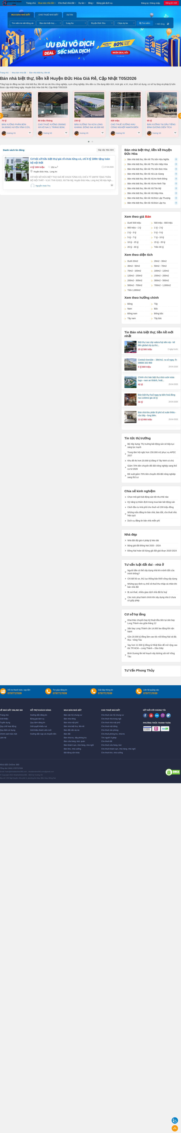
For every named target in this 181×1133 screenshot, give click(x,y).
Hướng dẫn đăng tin (38, 715)
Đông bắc (158, 313)
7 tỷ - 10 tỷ (159, 237)
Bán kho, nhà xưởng (72, 749)
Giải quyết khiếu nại (38, 726)
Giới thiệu (4, 719)
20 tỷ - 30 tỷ (132, 247)
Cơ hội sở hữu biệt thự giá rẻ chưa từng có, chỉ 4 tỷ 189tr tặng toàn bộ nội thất (70, 161)
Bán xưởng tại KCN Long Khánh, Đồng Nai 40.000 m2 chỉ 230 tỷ (89, 125)
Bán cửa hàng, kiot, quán (74, 741)
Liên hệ (3, 738)
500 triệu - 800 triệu (163, 223)
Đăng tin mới (171, 3)
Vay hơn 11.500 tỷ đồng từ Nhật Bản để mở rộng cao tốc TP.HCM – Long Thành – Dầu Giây (152, 646)
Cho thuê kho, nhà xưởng (112, 753)
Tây (156, 304)
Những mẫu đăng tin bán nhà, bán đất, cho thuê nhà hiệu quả (151, 514)
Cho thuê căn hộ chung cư (112, 715)
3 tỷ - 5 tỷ (158, 232)
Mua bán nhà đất (46, 3)
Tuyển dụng (5, 723)
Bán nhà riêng (70, 719)
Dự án (81, 3)
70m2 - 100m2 (134, 271)
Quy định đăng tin (37, 723)
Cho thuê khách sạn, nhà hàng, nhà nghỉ (118, 749)
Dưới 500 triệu (134, 223)
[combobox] (49, 23)
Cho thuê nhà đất (66, 3)
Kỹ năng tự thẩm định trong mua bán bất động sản (151, 502)
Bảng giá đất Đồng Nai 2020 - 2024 (144, 545)
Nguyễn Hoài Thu (43, 186)
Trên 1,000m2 (134, 290)
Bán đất (67, 734)
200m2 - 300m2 (134, 280)
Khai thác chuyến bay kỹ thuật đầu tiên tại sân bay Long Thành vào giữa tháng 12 (151, 621)
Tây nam (131, 318)
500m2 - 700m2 (134, 285)
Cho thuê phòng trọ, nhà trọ (113, 734)
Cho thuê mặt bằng (109, 726)
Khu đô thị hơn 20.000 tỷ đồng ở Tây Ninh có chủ (150, 460)
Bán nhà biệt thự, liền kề (74, 726)
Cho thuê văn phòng (109, 730)
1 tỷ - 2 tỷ (158, 227)
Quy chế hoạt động (8, 726)
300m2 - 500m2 (161, 280)
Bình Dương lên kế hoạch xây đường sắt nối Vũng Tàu (151, 655)
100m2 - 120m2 (161, 271)
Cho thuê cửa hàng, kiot (111, 745)
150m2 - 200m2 (161, 275)
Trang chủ (31, 3)
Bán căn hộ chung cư (73, 715)
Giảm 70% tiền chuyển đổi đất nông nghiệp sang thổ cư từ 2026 (152, 467)
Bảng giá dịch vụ (105, 3)
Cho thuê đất (106, 741)
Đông (129, 304)
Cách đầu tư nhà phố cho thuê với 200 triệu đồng (150, 507)
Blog (90, 3)
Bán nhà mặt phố (71, 723)
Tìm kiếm (144, 23)
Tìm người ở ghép (108, 738)
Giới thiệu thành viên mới (40, 730)
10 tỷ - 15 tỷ (132, 242)
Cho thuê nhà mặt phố (110, 723)
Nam (129, 308)
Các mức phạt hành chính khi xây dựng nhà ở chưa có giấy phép (151, 599)
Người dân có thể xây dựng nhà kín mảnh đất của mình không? (150, 572)
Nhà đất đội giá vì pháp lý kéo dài (143, 540)
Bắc (156, 308)
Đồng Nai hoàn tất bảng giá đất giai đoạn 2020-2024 (152, 550)
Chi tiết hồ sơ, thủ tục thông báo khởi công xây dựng (152, 578)
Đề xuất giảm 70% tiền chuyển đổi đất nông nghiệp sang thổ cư (151, 475)
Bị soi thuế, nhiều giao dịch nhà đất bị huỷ (147, 592)
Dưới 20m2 (132, 261)
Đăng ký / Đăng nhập (150, 3)
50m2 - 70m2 (160, 266)
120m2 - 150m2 (134, 275)
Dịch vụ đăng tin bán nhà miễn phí (143, 520)
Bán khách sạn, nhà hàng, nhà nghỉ (79, 745)
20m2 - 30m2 (160, 261)
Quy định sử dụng (7, 730)
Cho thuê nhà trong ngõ (111, 719)
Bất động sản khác (72, 753)
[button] (89, 141)
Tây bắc (158, 318)
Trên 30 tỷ (159, 247)
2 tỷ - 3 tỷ (131, 232)
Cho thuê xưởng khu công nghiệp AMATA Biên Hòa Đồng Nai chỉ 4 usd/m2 (124, 125)
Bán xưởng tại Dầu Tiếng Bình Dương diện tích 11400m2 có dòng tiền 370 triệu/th (161, 125)
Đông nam (132, 313)
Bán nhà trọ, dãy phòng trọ (75, 738)
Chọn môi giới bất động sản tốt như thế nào (147, 497)
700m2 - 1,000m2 (162, 285)
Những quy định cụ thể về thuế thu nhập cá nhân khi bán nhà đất (152, 585)
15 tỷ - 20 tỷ (159, 242)
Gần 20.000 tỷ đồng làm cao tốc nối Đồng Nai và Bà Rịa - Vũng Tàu (151, 638)
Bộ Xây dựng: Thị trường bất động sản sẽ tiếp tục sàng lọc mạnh (150, 445)
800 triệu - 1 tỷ (134, 227)
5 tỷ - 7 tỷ (131, 237)
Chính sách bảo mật (8, 734)
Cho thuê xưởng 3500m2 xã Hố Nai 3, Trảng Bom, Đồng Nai (52, 125)
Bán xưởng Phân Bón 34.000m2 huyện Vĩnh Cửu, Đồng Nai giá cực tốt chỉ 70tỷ (16, 125)
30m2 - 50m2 (133, 266)
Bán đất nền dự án (71, 730)
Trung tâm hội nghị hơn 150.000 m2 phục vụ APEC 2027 (151, 454)
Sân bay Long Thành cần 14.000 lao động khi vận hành (150, 630)
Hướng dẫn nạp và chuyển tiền (43, 734)
